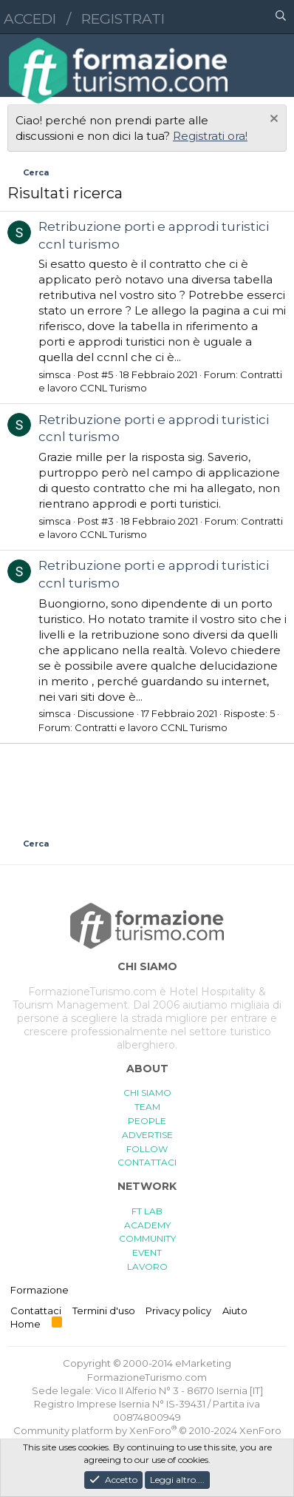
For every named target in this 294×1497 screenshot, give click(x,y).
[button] (216, 17)
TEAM (147, 1106)
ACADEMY (147, 1225)
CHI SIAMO (147, 1092)
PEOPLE (147, 1120)
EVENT (147, 1252)
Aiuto (234, 1310)
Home (25, 1324)
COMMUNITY (147, 1238)
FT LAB (147, 1211)
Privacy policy (178, 1310)
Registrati (123, 18)
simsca (54, 374)
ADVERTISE (147, 1134)
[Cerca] (280, 17)
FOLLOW (147, 1148)
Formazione (39, 1290)
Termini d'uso (103, 1310)
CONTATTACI (147, 1162)
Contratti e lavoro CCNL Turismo (151, 727)
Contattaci (35, 1310)
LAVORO (147, 1266)
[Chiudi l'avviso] (272, 120)
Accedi (30, 18)
